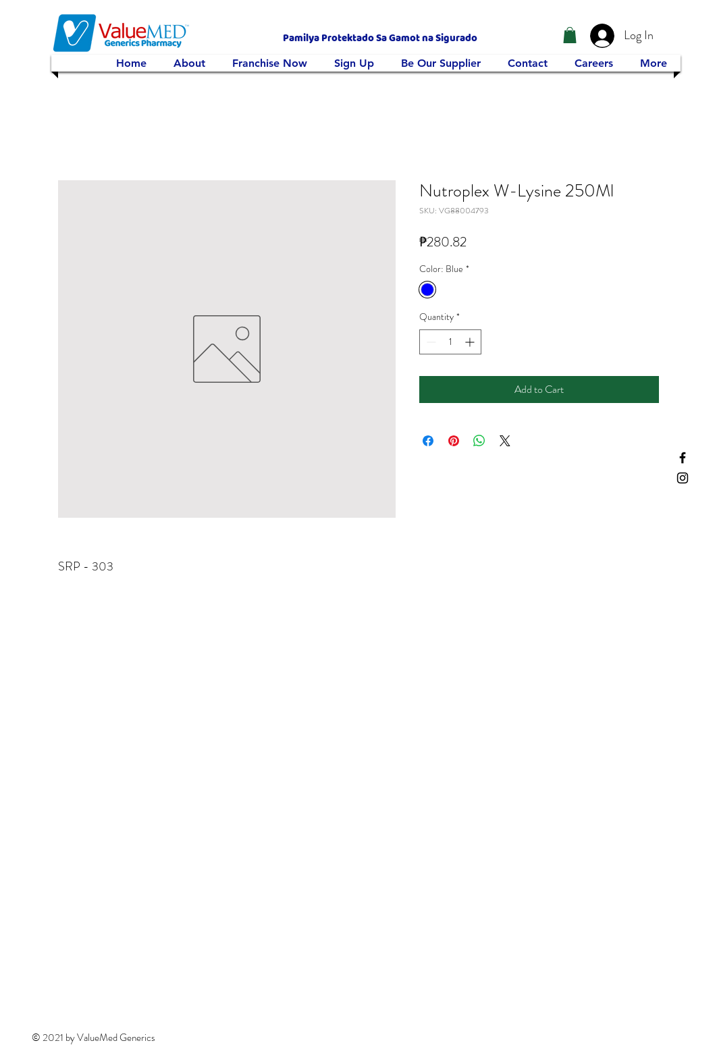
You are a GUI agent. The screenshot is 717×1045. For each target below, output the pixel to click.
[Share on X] (505, 441)
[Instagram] (682, 478)
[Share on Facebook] (428, 441)
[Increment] (470, 342)
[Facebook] (682, 457)
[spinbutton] (450, 342)
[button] (570, 35)
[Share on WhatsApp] (479, 441)
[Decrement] (429, 342)
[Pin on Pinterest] (454, 441)
